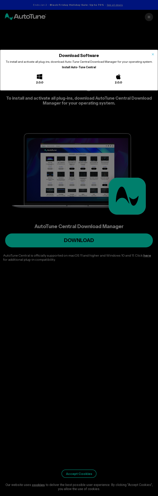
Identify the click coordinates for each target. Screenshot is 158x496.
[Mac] (118, 77)
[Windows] (39, 77)
